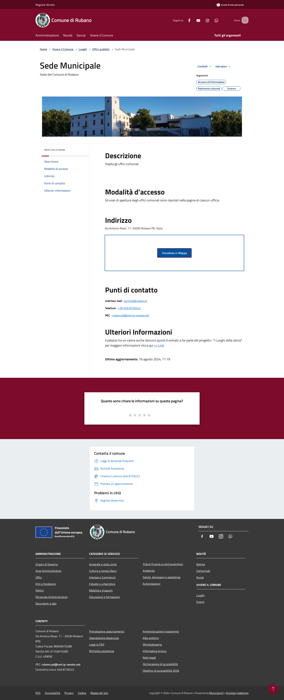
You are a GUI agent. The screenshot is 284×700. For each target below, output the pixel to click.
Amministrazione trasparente (161, 631)
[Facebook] (184, 20)
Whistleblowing (152, 644)
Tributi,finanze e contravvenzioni (163, 564)
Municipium (216, 693)
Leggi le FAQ (96, 644)
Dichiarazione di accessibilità (160, 664)
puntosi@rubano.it (135, 301)
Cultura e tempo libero (103, 571)
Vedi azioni (223, 66)
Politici (40, 590)
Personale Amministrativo (52, 597)
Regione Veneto (45, 5)
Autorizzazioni (151, 584)
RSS (38, 693)
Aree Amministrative (48, 571)
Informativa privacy (155, 651)
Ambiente (149, 570)
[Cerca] (244, 20)
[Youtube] (193, 20)
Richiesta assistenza (101, 651)
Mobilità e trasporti (101, 590)
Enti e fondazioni (46, 584)
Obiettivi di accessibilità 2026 (161, 670)
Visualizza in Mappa (174, 253)
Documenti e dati (46, 603)
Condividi (205, 66)
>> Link (159, 345)
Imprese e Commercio (102, 577)
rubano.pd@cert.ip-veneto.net (130, 315)
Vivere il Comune (63, 49)
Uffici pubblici (101, 49)
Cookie (82, 693)
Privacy (69, 693)
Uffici (39, 577)
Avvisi (200, 577)
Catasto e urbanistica (102, 584)
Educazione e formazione (104, 597)
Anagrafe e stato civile (103, 564)
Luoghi (83, 49)
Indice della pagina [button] (54, 150)
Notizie (200, 564)
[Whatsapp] (212, 20)
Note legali (149, 657)
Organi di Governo (47, 564)
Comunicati (203, 571)
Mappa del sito (99, 693)
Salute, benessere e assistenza (161, 577)
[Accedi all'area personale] (230, 5)
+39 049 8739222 (129, 308)
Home (43, 49)
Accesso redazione (237, 693)
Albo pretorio (151, 638)
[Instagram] (202, 20)
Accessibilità (52, 693)
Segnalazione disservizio (104, 638)
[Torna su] (273, 689)
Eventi (200, 602)
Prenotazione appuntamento (106, 631)
